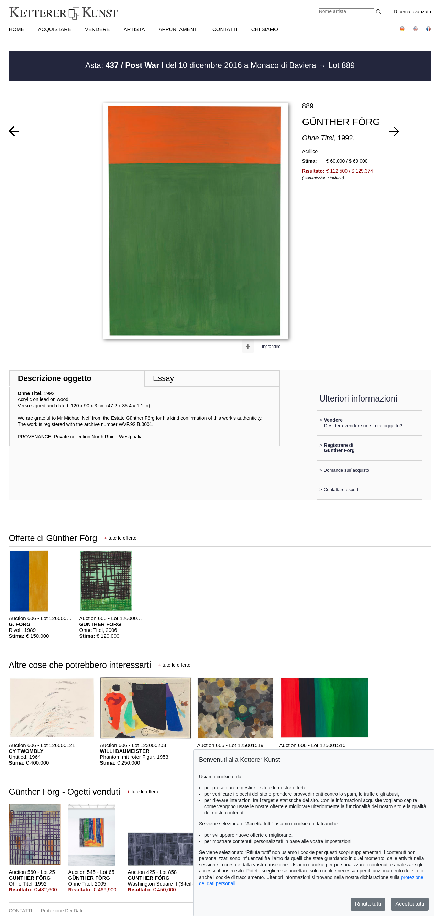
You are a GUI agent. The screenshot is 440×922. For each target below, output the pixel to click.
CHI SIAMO (264, 29)
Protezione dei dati (61, 910)
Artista (134, 29)
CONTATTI (225, 29)
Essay (163, 378)
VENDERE (97, 29)
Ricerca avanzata (412, 11)
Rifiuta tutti (368, 904)
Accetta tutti (409, 904)
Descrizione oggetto (54, 378)
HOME (16, 29)
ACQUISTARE (54, 29)
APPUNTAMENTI (179, 29)
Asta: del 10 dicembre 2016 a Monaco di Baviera (201, 65)
